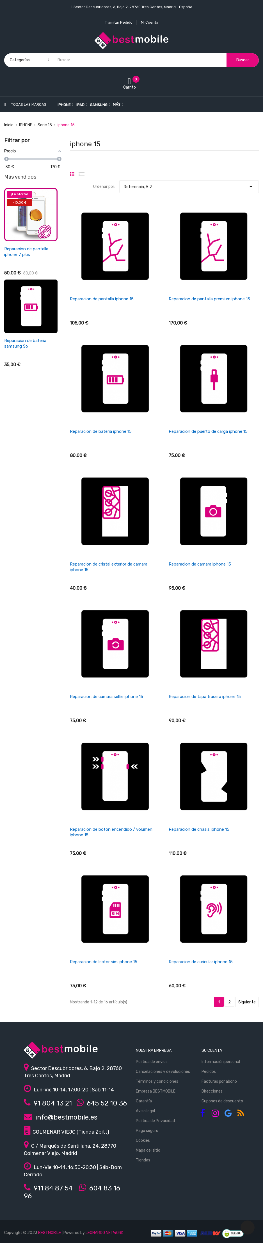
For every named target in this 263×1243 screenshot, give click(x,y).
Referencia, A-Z (189, 185)
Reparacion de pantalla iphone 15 (102, 298)
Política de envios (152, 1061)
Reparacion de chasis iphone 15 (199, 829)
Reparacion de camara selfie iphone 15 (106, 696)
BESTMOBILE (49, 1232)
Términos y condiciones (157, 1081)
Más (116, 104)
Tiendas (143, 1160)
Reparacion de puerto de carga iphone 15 (208, 431)
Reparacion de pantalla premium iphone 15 (209, 298)
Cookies (143, 1140)
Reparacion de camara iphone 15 (200, 564)
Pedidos (209, 1071)
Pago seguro (147, 1130)
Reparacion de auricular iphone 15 (201, 961)
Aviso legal (145, 1111)
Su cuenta (212, 1050)
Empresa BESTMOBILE (155, 1091)
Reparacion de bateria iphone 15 (101, 431)
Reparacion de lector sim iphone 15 (103, 961)
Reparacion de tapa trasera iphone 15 (205, 696)
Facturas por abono (219, 1081)
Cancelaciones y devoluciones (163, 1071)
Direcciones (212, 1091)
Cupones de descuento (222, 1101)
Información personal (221, 1061)
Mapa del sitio (148, 1150)
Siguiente (247, 1002)
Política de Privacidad (155, 1120)
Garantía (144, 1101)
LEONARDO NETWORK (105, 1232)
